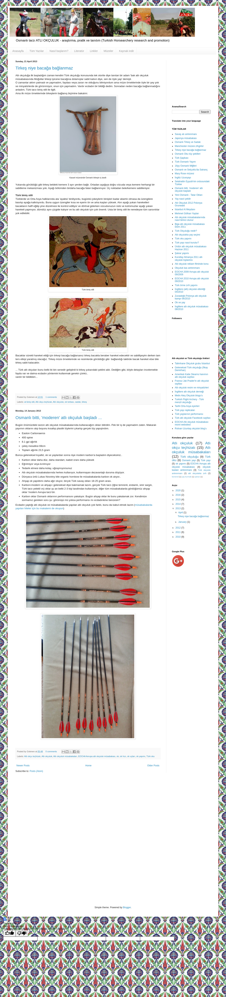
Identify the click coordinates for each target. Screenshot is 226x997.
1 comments (51, 397)
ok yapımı (140, 756)
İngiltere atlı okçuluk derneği (189, 391)
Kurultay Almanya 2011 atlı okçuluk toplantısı (188, 258)
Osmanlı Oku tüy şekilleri (188, 153)
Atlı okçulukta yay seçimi (187, 234)
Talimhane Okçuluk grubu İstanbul (192, 363)
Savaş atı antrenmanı (186, 134)
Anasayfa (18, 51)
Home (88, 765)
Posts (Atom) (36, 771)
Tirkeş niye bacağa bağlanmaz (44, 68)
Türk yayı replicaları (185, 410)
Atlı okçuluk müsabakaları (65, 756)
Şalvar (197, 477)
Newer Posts (23, 765)
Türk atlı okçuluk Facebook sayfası (193, 418)
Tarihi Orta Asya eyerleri (187, 406)
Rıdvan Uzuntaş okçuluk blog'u (190, 428)
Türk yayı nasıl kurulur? (187, 242)
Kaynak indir (126, 51)
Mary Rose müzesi (184, 173)
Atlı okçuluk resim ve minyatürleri (192, 387)
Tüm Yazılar (36, 51)
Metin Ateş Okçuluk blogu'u (189, 395)
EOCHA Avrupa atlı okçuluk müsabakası (96, 756)
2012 (178, 527)
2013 (178, 508)
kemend (175, 477)
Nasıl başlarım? (59, 51)
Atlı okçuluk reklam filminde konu (192, 264)
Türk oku (150, 756)
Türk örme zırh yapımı (186, 285)
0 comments (51, 751)
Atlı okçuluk (58, 402)
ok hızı (123, 756)
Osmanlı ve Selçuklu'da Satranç (191, 169)
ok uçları (131, 756)
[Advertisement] (191, 79)
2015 (178, 499)
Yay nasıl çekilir (183, 198)
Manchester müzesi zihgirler (189, 146)
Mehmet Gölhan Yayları (187, 213)
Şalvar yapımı (182, 253)
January (182, 522)
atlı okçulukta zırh (197, 473)
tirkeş (84, 402)
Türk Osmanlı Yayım (185, 161)
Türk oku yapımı (183, 238)
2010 (178, 536)
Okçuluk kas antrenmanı (187, 268)
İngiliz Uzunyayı (183, 177)
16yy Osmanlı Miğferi (186, 165)
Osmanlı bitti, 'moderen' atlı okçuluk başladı (189, 189)
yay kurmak (186, 477)
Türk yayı (206, 460)
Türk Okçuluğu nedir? (186, 231)
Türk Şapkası (182, 158)
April (181, 512)
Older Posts (153, 765)
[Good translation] (9, 933)
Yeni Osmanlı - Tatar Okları (188, 195)
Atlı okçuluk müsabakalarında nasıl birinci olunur (190, 218)
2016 (178, 495)
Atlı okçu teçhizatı (44, 402)
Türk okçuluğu (189, 456)
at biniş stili (29, 402)
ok (117, 756)
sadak (78, 402)
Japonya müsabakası (186, 138)
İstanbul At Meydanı (185, 209)
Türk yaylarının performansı (189, 414)
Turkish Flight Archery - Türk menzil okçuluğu (189, 400)
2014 (178, 504)
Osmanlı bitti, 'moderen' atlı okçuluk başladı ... (58, 417)
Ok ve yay (180, 302)
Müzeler (108, 51)
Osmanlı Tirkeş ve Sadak (188, 142)
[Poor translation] (22, 933)
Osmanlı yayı (189, 460)
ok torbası (69, 402)
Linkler (94, 51)
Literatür (79, 51)
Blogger (127, 907)
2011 (178, 532)
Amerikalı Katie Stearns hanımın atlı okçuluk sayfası (191, 375)
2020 (178, 490)
